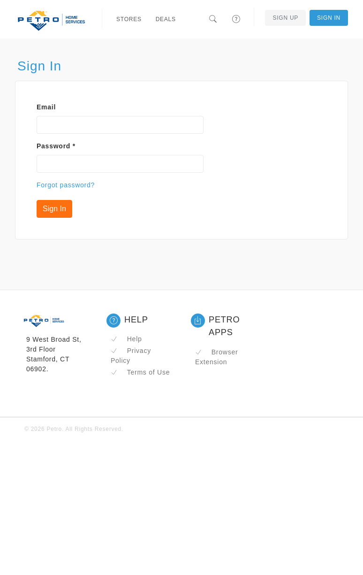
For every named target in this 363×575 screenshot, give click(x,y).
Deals (166, 19)
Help (126, 339)
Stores (129, 19)
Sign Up (285, 18)
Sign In (328, 18)
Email (46, 107)
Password (56, 146)
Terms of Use (140, 372)
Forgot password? (66, 185)
